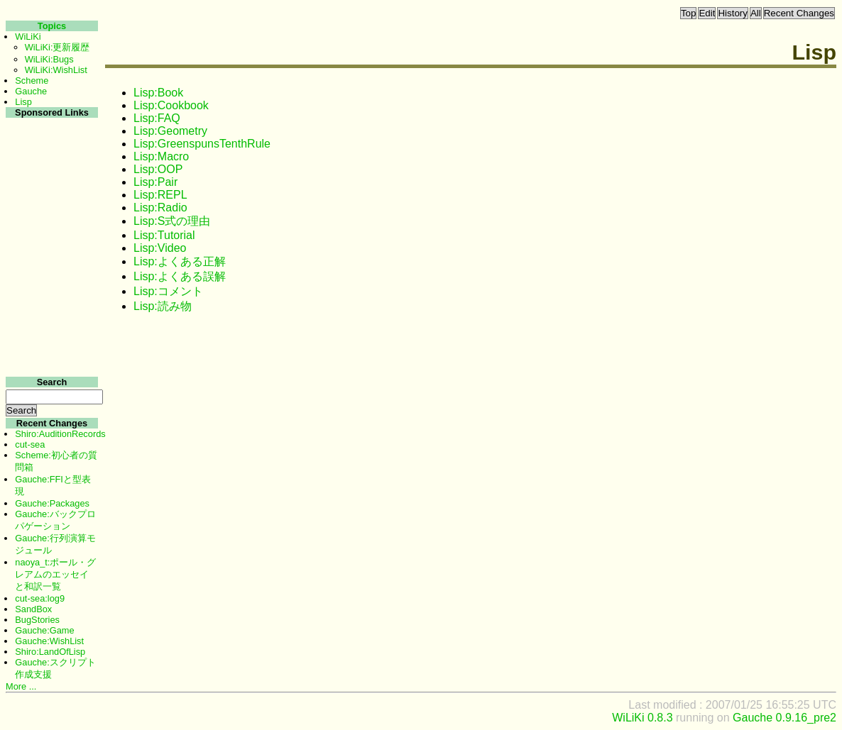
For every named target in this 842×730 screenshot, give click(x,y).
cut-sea (30, 444)
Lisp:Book (158, 93)
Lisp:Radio (160, 207)
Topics (52, 26)
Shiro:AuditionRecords (60, 433)
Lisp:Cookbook (171, 105)
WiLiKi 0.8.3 (642, 718)
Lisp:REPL (160, 195)
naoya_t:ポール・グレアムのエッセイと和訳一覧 (55, 574)
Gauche (31, 91)
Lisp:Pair (155, 182)
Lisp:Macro (161, 156)
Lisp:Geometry (170, 131)
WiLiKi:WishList (56, 70)
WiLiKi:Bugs (49, 59)
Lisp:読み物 (162, 306)
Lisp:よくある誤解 (179, 276)
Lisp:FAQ (156, 118)
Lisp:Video (159, 248)
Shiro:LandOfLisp (50, 651)
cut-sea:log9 (40, 598)
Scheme (31, 80)
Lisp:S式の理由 (171, 221)
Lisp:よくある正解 (179, 261)
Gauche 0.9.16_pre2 (784, 718)
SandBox (33, 609)
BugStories (37, 619)
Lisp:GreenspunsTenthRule (201, 144)
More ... (21, 686)
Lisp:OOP (157, 169)
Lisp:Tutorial (164, 235)
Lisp (23, 101)
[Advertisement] (50, 332)
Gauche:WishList (49, 641)
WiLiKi (27, 36)
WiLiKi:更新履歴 (57, 47)
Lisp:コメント (168, 291)
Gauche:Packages (52, 503)
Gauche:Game (44, 630)
